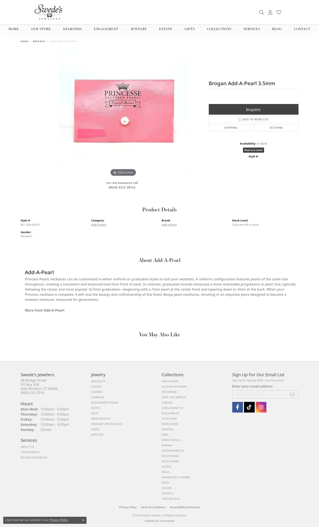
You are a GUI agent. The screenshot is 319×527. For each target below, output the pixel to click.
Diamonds (72, 29)
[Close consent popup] (83, 520)
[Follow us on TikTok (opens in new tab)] (249, 407)
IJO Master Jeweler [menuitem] (34, 457)
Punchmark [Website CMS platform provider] (167, 521)
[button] (261, 12)
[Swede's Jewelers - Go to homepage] (50, 12)
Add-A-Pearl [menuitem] (170, 381)
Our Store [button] (41, 29)
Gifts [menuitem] (94, 413)
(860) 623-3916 (122, 187)
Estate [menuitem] (95, 408)
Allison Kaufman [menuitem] (174, 386)
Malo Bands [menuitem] (170, 456)
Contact (302, 29)
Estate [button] (165, 29)
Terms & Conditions (153, 507)
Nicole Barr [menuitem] (170, 461)
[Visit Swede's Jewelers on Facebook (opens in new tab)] (237, 407)
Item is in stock (254, 150)
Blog (277, 29)
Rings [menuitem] (95, 429)
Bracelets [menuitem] (98, 381)
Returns (276, 128)
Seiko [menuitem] (165, 483)
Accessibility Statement (185, 507)
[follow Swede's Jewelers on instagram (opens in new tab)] (261, 407)
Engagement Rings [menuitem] (105, 402)
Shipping (231, 128)
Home (14, 29)
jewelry (25, 41)
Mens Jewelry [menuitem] (100, 418)
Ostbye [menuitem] (167, 466)
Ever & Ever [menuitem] (170, 424)
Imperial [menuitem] (168, 429)
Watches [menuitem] (97, 434)
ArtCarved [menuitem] (169, 392)
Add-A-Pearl (39, 41)
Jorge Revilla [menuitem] (171, 440)
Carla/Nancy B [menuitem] (172, 408)
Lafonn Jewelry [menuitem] (173, 450)
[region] (123, 113)
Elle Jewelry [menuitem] (170, 413)
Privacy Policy (128, 507)
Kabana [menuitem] (167, 445)
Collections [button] (219, 29)
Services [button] (251, 29)
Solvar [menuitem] (167, 488)
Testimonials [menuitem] (30, 452)
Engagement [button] (106, 29)
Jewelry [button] (139, 29)
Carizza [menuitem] (167, 402)
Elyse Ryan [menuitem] (169, 418)
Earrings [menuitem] (97, 397)
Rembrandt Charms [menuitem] (176, 477)
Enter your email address (252, 386)
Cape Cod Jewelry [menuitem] (174, 397)
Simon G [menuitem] (167, 493)
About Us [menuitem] (27, 447)
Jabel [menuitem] (165, 434)
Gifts (190, 29)
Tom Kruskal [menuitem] (171, 499)
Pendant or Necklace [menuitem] (106, 424)
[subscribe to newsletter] (292, 394)
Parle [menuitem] (166, 472)
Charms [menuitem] (96, 392)
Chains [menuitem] (96, 386)
